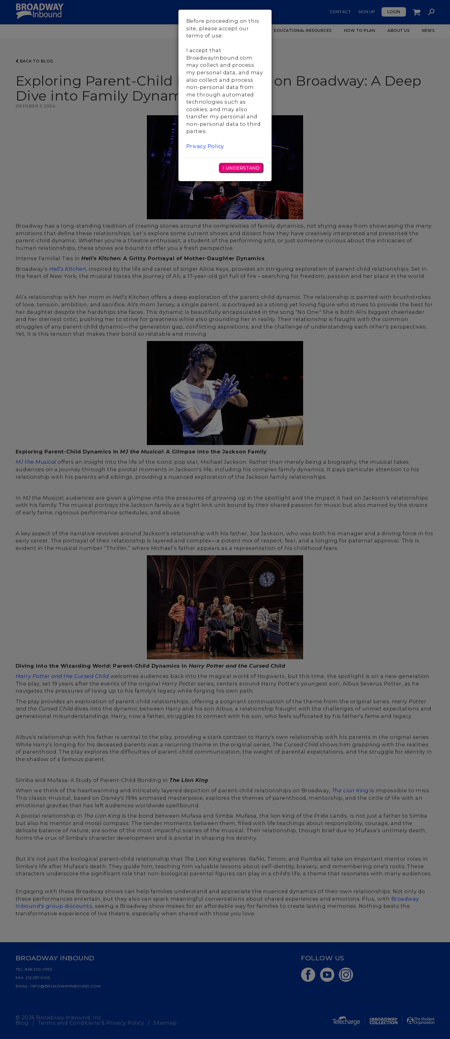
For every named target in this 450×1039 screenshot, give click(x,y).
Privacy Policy (205, 146)
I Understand (241, 168)
